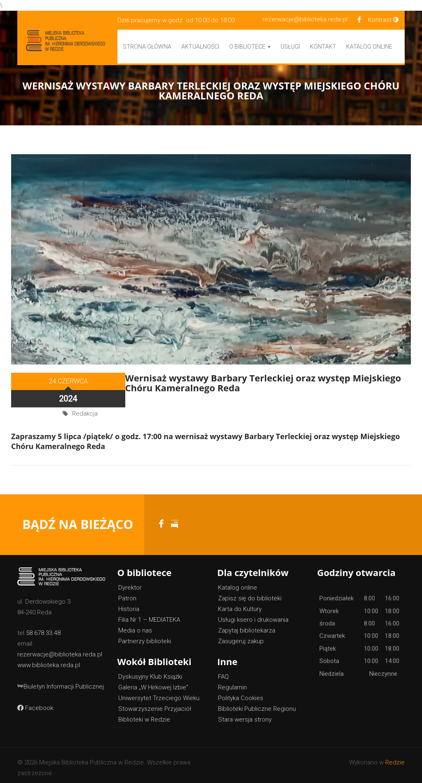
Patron (127, 593)
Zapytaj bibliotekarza (246, 625)
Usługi (290, 46)
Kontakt (323, 46)
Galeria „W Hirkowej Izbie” (153, 682)
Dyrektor (130, 582)
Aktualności (200, 46)
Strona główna (147, 46)
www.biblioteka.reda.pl (48, 660)
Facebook (35, 703)
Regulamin (232, 682)
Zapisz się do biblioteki (249, 593)
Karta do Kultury (240, 604)
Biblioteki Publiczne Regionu (257, 704)
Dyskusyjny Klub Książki (150, 671)
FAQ (223, 671)
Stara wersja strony (245, 714)
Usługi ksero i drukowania (253, 614)
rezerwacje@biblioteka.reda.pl (305, 19)
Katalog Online (369, 46)
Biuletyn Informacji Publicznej (60, 681)
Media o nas (135, 625)
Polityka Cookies (240, 693)
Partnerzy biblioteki (144, 636)
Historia (128, 604)
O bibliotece (250, 46)
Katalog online (237, 582)
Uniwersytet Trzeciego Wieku (158, 693)
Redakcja (85, 403)
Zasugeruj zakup (241, 636)
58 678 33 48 (43, 628)
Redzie (395, 757)
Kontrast (383, 20)
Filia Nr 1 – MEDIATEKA (149, 614)
